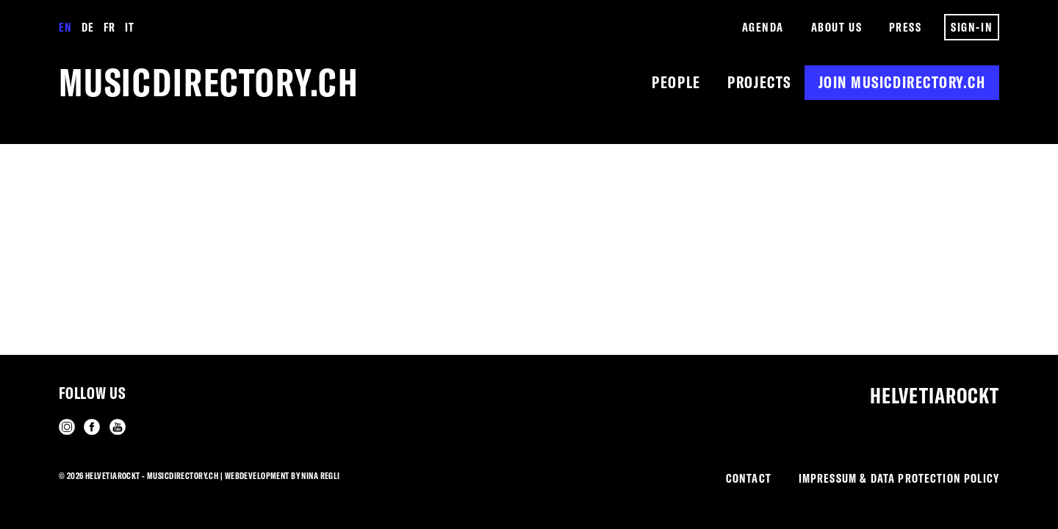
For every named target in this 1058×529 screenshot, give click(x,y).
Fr (109, 27)
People (676, 82)
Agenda (763, 27)
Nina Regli (320, 475)
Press (905, 27)
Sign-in (972, 27)
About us (836, 27)
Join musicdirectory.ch (902, 82)
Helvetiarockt (934, 395)
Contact (748, 478)
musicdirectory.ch (209, 82)
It (129, 27)
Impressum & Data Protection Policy (899, 478)
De (87, 27)
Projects (759, 82)
